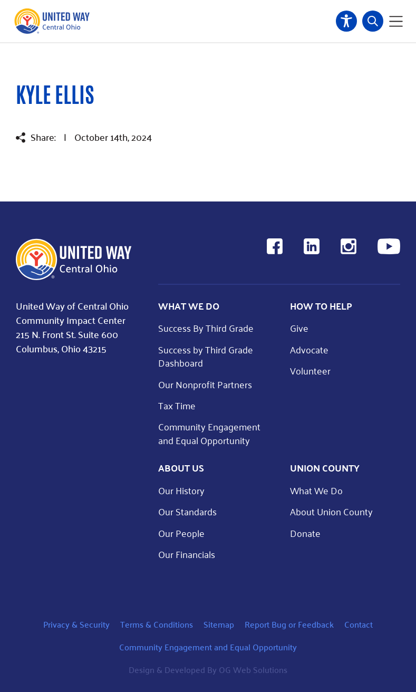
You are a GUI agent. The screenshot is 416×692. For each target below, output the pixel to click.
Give (299, 328)
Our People (181, 533)
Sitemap (219, 624)
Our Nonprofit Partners (205, 384)
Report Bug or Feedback (289, 624)
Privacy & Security (76, 624)
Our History (181, 490)
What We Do (316, 490)
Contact (358, 624)
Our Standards (187, 511)
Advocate (309, 349)
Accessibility (346, 21)
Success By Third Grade (206, 328)
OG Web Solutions (253, 669)
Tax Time (177, 405)
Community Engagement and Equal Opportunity (209, 433)
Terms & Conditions (156, 624)
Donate (305, 533)
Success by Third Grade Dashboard (205, 356)
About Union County (331, 511)
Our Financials (186, 554)
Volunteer (310, 370)
